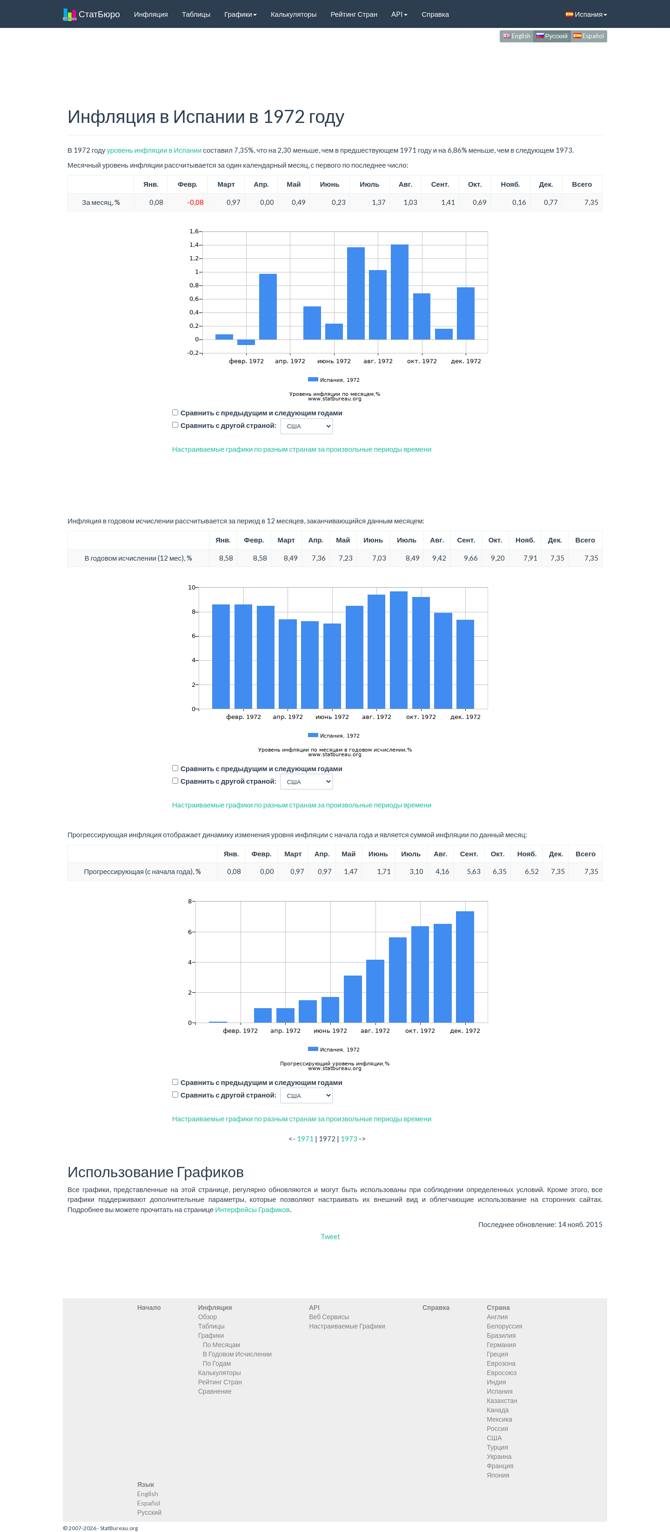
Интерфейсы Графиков (252, 1209)
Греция (497, 1354)
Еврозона (501, 1363)
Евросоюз (501, 1372)
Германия (501, 1345)
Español (589, 36)
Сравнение (215, 1391)
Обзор (207, 1317)
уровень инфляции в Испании (154, 150)
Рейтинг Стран (353, 14)
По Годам (217, 1363)
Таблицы (196, 14)
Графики (240, 14)
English (516, 36)
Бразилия (501, 1335)
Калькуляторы (294, 14)
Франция (500, 1466)
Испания (586, 14)
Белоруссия (505, 1326)
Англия (497, 1317)
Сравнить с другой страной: (228, 425)
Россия (497, 1428)
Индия (496, 1382)
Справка (435, 14)
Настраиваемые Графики (347, 1326)
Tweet (330, 1236)
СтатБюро (91, 14)
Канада (498, 1410)
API (399, 14)
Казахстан (502, 1400)
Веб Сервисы (329, 1317)
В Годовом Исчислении (237, 1354)
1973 (349, 1138)
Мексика (499, 1419)
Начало (149, 1307)
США (494, 1438)
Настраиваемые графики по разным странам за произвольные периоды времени (301, 449)
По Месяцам (221, 1345)
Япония (498, 1475)
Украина (499, 1456)
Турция (497, 1447)
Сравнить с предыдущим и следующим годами (261, 412)
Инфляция (151, 14)
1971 (305, 1138)
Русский (552, 36)
